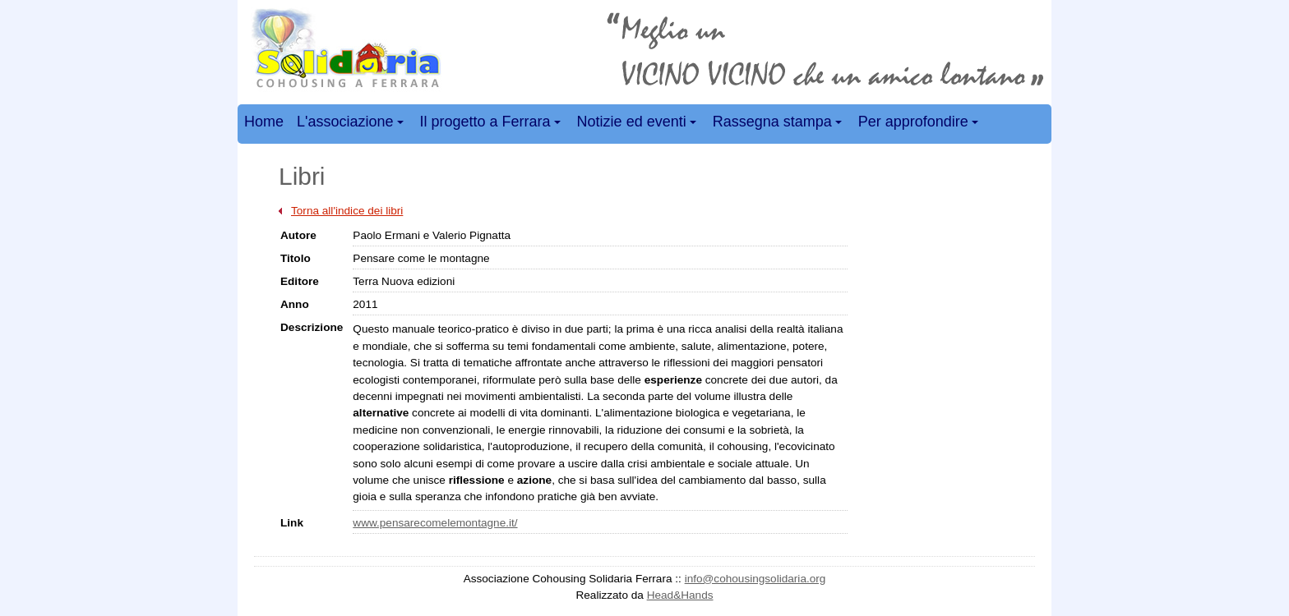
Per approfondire (920, 124)
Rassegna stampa (780, 124)
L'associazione (352, 124)
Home (264, 121)
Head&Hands (680, 595)
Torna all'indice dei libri (347, 211)
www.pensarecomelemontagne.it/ (435, 523)
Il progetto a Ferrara (493, 124)
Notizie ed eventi (639, 124)
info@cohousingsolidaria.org (755, 578)
